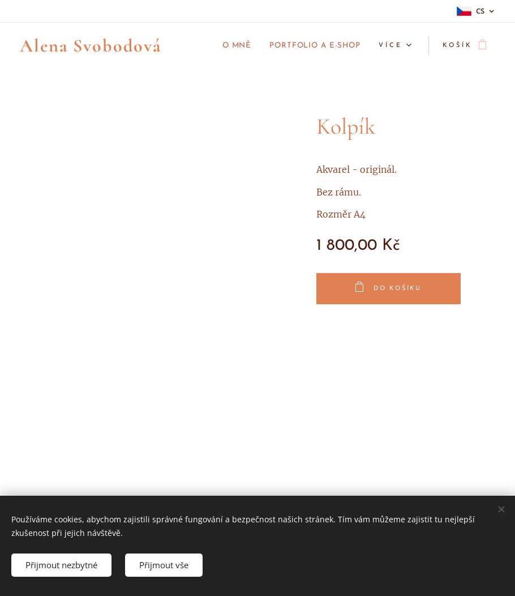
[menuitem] (221, 46)
